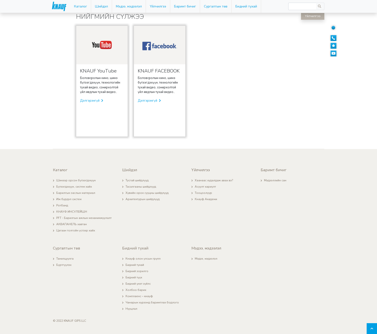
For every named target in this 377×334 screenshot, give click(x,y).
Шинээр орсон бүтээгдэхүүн (76, 180)
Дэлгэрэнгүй (91, 100)
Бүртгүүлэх (63, 265)
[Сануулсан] (336, 45)
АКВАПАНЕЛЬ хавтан (71, 224)
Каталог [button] (80, 6)
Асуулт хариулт (205, 187)
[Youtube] (336, 53)
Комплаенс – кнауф (139, 296)
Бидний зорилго (137, 271)
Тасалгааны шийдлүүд (141, 187)
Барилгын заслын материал (75, 193)
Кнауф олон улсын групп (143, 259)
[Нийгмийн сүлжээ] (336, 27)
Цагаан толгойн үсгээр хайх (75, 230)
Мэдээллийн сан (275, 180)
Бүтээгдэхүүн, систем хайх (74, 187)
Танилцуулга (65, 259)
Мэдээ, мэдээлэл (129, 6)
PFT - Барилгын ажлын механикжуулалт (84, 218)
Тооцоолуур (203, 193)
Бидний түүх (134, 277)
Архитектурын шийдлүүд (143, 199)
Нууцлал (131, 309)
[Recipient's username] (302, 6)
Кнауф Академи (206, 199)
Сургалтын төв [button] (215, 6)
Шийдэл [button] (101, 6)
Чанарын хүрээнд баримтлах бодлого (152, 302)
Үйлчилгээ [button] (158, 6)
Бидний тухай (135, 265)
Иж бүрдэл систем (69, 199)
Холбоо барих (136, 290)
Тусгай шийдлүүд (137, 180)
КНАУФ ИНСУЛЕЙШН (71, 212)
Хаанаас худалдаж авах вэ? (214, 180)
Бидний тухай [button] (246, 6)
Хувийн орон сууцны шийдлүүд (147, 193)
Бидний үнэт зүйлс (138, 284)
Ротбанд (62, 205)
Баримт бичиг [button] (185, 6)
